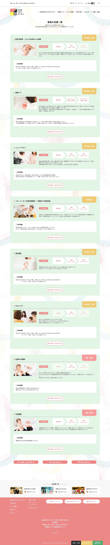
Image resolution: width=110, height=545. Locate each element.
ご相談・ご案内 (96, 12)
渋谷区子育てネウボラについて (47, 12)
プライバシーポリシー (33, 508)
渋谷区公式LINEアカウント (73, 501)
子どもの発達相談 (32, 504)
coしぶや (87, 12)
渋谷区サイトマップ (54, 501)
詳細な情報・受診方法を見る (55, 76)
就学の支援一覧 (84, 462)
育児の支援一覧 (55, 462)
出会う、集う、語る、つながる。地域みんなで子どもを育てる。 (22, 3)
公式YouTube (91, 501)
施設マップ (61, 12)
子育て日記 (79, 12)
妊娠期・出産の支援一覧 (26, 462)
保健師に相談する (32, 502)
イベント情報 (70, 12)
